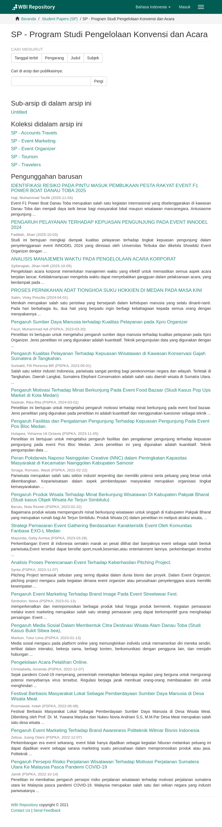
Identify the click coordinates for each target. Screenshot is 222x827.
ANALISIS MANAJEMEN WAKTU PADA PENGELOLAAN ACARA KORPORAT (93, 259)
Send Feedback (47, 810)
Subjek (93, 58)
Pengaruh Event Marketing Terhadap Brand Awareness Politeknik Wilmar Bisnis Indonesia (105, 730)
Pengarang (54, 58)
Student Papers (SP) (60, 19)
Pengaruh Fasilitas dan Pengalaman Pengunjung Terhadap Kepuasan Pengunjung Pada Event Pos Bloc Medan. (110, 423)
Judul (75, 58)
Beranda (28, 19)
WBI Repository (24, 805)
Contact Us (20, 810)
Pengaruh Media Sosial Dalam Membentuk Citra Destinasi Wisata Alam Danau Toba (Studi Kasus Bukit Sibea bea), (106, 628)
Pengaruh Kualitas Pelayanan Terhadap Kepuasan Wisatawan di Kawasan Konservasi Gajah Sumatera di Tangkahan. (108, 356)
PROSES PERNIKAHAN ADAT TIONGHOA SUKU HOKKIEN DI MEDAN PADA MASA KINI (106, 290)
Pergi (98, 81)
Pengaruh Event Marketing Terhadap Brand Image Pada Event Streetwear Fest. (94, 594)
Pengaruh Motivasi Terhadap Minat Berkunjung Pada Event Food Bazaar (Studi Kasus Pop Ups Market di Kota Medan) (111, 392)
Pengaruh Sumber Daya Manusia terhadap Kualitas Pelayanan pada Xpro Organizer (99, 322)
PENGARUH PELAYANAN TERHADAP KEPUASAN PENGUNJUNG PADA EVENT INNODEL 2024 (109, 224)
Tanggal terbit (26, 58)
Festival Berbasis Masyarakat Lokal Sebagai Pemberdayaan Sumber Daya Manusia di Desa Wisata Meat (107, 696)
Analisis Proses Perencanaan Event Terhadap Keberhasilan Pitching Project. (91, 562)
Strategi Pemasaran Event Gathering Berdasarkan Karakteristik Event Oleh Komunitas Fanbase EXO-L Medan (101, 528)
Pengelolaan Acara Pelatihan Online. (49, 662)
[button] (153, 7)
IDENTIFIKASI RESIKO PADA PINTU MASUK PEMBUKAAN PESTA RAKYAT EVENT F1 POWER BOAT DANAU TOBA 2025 (104, 188)
